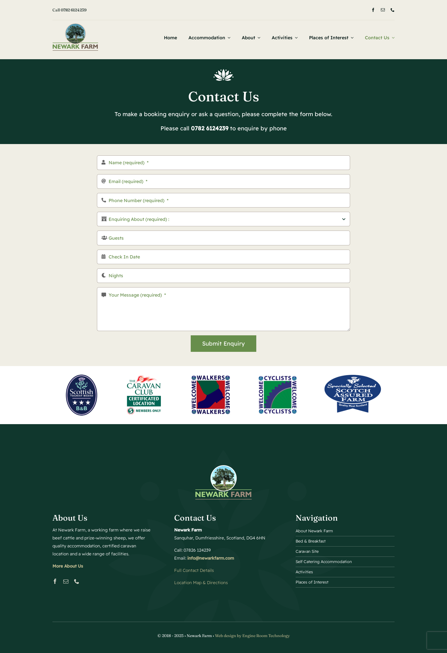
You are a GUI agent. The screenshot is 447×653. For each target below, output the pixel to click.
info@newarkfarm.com (210, 558)
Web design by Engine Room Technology (252, 635)
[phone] (393, 10)
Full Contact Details (194, 570)
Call (69, 10)
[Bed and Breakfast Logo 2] (75, 25)
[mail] (383, 10)
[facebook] (373, 10)
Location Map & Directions (201, 582)
